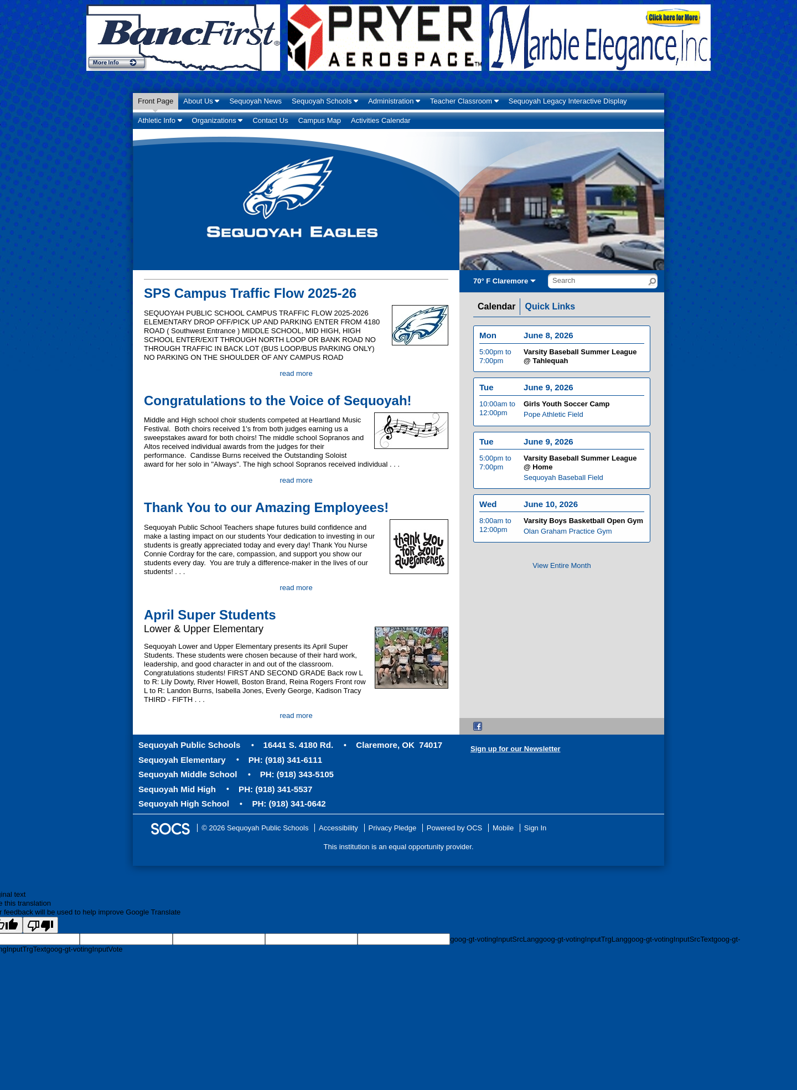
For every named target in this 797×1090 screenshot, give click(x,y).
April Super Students (210, 614)
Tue (486, 392)
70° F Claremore (500, 281)
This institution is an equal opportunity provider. (399, 847)
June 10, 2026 (551, 508)
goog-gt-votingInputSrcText (670, 939)
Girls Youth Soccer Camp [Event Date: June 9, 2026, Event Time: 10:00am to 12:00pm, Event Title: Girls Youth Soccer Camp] (567, 409)
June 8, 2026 (548, 340)
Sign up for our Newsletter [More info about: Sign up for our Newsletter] (515, 749)
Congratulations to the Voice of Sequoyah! (278, 400)
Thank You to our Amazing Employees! (266, 507)
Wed (488, 508)
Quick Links (549, 306)
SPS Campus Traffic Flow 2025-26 (250, 293)
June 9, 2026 (548, 392)
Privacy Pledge (393, 828)
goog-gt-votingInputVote (84, 949)
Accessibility (338, 828)
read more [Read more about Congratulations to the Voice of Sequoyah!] (296, 480)
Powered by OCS (454, 828)
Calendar (496, 306)
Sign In (535, 828)
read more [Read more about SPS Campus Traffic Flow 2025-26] (296, 373)
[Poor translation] (40, 925)
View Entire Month (561, 565)
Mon (487, 340)
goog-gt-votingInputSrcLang (494, 939)
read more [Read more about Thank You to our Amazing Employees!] (296, 587)
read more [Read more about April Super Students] (296, 715)
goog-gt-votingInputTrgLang (583, 939)
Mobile (503, 828)
